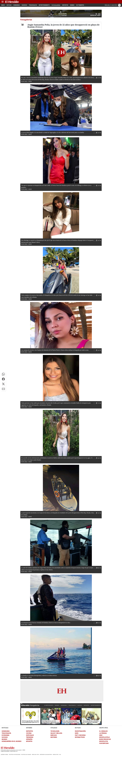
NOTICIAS (5, 728)
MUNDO (57, 705)
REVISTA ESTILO (104, 737)
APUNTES (29, 741)
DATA (76, 733)
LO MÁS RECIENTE (48, 705)
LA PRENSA (103, 733)
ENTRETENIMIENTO (96, 705)
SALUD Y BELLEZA (56, 733)
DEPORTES (86, 705)
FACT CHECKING (80, 735)
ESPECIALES (30, 735)
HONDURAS (64, 705)
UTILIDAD (53, 728)
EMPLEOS (53, 735)
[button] (3, 374)
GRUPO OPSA (103, 728)
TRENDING (29, 737)
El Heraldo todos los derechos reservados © (13, 750)
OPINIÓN (29, 739)
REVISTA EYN (103, 741)
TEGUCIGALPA (72, 705)
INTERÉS (29, 728)
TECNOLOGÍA (54, 731)
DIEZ (100, 735)
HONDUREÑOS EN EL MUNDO (11, 741)
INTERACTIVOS (80, 737)
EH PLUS (78, 728)
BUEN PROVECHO (105, 739)
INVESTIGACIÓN (80, 731)
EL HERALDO (103, 731)
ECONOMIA (5, 735)
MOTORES (53, 737)
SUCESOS (79, 705)
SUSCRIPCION (104, 743)
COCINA (28, 733)
